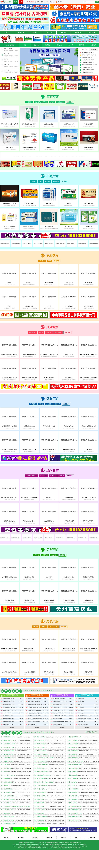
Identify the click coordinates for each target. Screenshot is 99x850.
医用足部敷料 (50, 750)
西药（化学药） (8, 48)
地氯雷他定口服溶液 (49, 124)
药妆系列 (16, 72)
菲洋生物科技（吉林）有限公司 (69, 149)
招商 (38, 2)
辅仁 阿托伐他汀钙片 (50, 809)
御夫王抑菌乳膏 (14, 778)
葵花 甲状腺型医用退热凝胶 (84, 799)
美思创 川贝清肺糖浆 (83, 757)
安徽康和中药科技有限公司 (29, 284)
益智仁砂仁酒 (68, 377)
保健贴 (41, 404)
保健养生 (6, 59)
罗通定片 (14, 789)
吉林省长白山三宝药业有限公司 (69, 308)
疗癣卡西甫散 (93, 768)
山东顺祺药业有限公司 (49, 379)
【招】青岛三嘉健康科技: (40, 792)
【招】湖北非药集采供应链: (74, 778)
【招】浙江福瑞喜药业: (6, 792)
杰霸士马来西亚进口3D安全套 (22, 799)
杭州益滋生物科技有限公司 (29, 356)
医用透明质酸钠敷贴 (49, 672)
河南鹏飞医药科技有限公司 (49, 523)
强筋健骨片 (17, 813)
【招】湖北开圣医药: (38, 747)
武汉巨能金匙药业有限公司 (89, 205)
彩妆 (50, 626)
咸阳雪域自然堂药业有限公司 (29, 205)
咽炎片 (22, 761)
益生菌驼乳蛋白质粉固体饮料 (29, 377)
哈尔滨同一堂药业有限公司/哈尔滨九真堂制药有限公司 (49, 229)
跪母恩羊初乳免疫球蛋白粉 (18, 768)
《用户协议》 (69, 846)
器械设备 (16, 66)
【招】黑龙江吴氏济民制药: (7, 747)
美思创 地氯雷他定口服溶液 (29, 124)
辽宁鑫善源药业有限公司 (87, 72)
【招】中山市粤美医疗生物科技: (75, 764)
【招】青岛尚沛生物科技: (6, 757)
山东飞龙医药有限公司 (49, 149)
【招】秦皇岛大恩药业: (73, 820)
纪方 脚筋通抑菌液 (29, 577)
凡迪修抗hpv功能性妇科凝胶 (51, 820)
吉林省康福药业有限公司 (9, 205)
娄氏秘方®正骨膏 (92, 747)
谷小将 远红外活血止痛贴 (27, 785)
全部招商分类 (10, 45)
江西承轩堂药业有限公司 (9, 499)
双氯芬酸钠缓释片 (88, 147)
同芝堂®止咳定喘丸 (59, 737)
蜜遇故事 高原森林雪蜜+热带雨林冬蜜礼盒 (32, 809)
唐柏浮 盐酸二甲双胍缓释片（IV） (22, 750)
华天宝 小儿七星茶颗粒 (9, 226)
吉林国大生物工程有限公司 (88, 52)
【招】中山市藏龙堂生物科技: (7, 799)
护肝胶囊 (80, 740)
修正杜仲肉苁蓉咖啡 (49, 377)
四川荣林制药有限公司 (69, 284)
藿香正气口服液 (87, 792)
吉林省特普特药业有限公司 (89, 126)
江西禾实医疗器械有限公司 (29, 579)
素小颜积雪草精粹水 (29, 648)
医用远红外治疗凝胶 (84, 744)
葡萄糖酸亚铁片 (93, 740)
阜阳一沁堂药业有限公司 (68, 451)
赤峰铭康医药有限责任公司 (69, 126)
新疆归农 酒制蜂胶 (17, 809)
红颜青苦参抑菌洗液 (17, 737)
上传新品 (93, 49)
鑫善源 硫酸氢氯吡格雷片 (29, 147)
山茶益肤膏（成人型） (88, 577)
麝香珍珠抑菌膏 (29, 802)
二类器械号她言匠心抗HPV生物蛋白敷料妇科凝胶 (59, 816)
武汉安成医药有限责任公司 (29, 228)
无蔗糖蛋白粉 (29, 764)
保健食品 (63, 32)
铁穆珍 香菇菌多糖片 (69, 124)
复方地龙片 (13, 771)
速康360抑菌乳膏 (9, 600)
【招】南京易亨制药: (5, 771)
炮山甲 (9, 282)
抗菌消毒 (53, 555)
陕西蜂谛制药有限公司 (29, 674)
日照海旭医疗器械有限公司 (88, 62)
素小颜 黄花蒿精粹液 (31, 823)
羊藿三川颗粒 (47, 740)
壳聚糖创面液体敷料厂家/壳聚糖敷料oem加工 (55, 799)
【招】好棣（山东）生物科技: (7, 775)
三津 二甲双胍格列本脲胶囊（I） (24, 789)
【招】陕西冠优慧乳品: (6, 768)
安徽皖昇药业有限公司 (89, 308)
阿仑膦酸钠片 (68, 147)
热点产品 (70, 45)
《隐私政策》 (75, 846)
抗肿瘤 (16, 50)
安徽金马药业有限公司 (87, 57)
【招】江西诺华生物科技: (6, 737)
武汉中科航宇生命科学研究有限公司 (49, 356)
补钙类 (16, 61)
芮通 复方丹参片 (89, 789)
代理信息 (47, 45)
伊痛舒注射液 (49, 203)
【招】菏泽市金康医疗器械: (7, 816)
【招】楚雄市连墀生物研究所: (74, 813)
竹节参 (49, 306)
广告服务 (21, 837)
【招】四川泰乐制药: (38, 740)
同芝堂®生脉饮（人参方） (9, 203)
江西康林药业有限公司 (87, 67)
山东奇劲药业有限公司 (49, 602)
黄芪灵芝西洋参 (69, 354)
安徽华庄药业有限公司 (9, 284)
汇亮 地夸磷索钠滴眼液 (64, 754)
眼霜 (56, 626)
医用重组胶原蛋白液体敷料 (50, 813)
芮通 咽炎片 (81, 789)
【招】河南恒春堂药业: (39, 789)
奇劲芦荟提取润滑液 (49, 600)
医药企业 (59, 45)
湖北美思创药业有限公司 (29, 126)
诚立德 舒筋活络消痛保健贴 (89, 426)
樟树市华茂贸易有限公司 (29, 602)
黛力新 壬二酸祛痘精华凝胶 (9, 672)
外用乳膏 (36, 555)
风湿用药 (11, 56)
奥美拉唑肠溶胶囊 (57, 744)
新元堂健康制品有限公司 (49, 451)
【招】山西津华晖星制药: (40, 744)
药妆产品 (35, 626)
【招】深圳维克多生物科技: (74, 809)
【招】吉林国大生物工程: (40, 750)
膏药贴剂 (6, 66)
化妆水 (43, 626)
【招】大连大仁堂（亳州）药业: (75, 761)
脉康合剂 (49, 796)
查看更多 (70, 102)
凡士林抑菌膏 (49, 577)
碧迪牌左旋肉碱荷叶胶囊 (65, 789)
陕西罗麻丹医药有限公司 (68, 356)
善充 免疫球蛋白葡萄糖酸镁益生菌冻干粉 (89, 378)
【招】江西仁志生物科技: (73, 744)
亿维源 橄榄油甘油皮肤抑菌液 (61, 782)
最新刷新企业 (83, 49)
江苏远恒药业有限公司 (89, 674)
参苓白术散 (27, 761)
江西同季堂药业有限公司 (88, 284)
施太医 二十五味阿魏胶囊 (50, 806)
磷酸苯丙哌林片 (16, 761)
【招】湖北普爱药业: (38, 799)
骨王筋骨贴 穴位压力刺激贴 (89, 497)
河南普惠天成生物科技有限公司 (9, 356)
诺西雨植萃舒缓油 (88, 672)
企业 (47, 2)
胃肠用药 (6, 56)
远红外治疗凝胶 (84, 778)
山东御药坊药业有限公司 (88, 499)
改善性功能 (32, 332)
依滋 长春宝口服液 (88, 203)
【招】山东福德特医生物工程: (7, 744)
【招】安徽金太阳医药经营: (74, 806)
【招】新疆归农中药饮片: (6, 809)
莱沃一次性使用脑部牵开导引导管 (55, 761)
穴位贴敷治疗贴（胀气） (29, 521)
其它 (49, 261)
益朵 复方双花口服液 (82, 782)
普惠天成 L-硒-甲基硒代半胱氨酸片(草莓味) (9, 355)
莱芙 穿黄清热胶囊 (91, 806)
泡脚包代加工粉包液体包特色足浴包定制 (9, 649)
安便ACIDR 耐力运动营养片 (9, 377)
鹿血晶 (61, 823)
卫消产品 (49, 32)
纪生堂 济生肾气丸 (52, 785)
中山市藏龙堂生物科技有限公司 (89, 55)
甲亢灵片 (64, 806)
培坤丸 (17, 802)
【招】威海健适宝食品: (6, 785)
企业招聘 (93, 45)
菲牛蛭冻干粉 (56, 823)
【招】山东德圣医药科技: (40, 796)
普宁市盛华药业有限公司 (9, 228)
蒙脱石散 (29, 771)
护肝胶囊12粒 (86, 740)
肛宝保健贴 (89, 449)
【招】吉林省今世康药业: (6, 761)
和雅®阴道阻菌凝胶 (69, 521)
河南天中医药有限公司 (69, 205)
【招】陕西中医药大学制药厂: (7, 802)
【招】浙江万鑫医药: (72, 775)
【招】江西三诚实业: (5, 764)
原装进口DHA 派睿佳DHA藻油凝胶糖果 (89, 355)
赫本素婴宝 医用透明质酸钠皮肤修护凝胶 (24, 740)
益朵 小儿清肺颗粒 (92, 782)
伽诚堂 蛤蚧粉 (88, 282)
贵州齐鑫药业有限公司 (49, 579)
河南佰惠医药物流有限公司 (89, 228)
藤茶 (90, 778)
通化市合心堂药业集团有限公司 (69, 499)
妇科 (40, 181)
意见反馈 (78, 837)
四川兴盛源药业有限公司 (49, 308)
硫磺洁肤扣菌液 (89, 600)
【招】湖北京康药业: (38, 806)
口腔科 (33, 181)
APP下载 (59, 2)
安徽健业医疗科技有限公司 (89, 428)
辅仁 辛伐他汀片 (59, 809)
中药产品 (7, 32)
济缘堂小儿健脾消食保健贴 (88, 771)
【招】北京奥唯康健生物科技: (41, 764)
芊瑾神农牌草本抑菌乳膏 (31, 757)
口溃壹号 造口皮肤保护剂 (19, 757)
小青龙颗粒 (59, 740)
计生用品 (48, 404)
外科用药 (56, 181)
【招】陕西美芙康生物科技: (40, 816)
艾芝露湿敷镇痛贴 (49, 521)
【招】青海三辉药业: (38, 768)
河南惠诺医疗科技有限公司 (69, 523)
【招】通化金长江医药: (73, 768)
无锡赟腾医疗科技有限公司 (29, 451)
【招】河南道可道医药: (39, 809)
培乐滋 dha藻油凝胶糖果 (29, 354)
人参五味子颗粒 (86, 820)
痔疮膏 (79, 771)
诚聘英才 (63, 837)
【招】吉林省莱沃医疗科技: (40, 761)
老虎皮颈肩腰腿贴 (19, 816)
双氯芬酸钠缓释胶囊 (21, 771)
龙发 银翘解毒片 (61, 785)
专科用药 (29, 102)
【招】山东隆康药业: (72, 771)
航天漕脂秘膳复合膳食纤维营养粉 (49, 354)
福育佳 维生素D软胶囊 (21, 744)
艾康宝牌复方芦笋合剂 (57, 796)
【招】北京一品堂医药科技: (7, 796)
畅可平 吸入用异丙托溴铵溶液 (18, 792)
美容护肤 (57, 404)
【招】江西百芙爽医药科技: (7, 782)
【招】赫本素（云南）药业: (7, 740)
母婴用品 (32, 404)
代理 (42, 2)
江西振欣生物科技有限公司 (89, 579)
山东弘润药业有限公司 (9, 579)
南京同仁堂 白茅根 (88, 306)
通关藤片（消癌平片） (84, 768)
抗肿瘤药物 (60, 102)
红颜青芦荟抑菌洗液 (27, 737)
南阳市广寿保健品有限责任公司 (69, 379)
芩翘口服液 (80, 792)
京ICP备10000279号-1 (76, 842)
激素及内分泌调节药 (41, 102)
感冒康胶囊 (80, 796)
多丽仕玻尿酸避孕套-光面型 (9, 426)
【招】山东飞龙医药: (72, 792)
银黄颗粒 (69, 203)
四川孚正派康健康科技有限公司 (89, 356)
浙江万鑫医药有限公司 (69, 228)
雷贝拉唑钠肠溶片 (55, 775)
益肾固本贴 (49, 497)
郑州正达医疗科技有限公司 (88, 69)
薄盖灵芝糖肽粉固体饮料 (64, 764)
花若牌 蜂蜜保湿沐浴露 (29, 672)
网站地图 (92, 837)
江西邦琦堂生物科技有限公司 (68, 602)
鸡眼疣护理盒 (50, 792)
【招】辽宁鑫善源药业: (73, 750)
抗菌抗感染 (11, 50)
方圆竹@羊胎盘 (49, 282)
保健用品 (78, 32)
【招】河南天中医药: (5, 813)
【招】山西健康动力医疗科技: (74, 816)
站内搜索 (49, 837)
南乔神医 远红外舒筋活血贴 (9, 577)
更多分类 (6, 70)
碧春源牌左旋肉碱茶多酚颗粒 (52, 789)
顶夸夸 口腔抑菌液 (29, 600)
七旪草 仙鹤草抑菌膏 (19, 782)
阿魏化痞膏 (17, 747)
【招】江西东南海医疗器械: (74, 737)
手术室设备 (43, 475)
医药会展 (82, 45)
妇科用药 (16, 56)
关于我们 (7, 837)
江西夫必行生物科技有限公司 (9, 523)
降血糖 (41, 332)
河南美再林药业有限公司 (9, 451)
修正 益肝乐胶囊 (49, 226)
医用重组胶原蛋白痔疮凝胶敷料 (29, 497)
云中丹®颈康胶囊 (95, 820)
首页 (25, 45)
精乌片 (80, 820)
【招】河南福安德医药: (6, 789)
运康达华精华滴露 (69, 426)
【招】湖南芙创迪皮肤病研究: (41, 771)
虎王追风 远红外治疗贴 (9, 521)
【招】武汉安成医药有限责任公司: (42, 775)
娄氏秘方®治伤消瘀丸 (83, 747)
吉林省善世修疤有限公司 (49, 428)
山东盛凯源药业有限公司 (29, 523)
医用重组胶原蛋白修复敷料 (63, 813)
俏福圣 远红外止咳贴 (62, 768)
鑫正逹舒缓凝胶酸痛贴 (29, 426)
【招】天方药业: (71, 785)
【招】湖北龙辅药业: (72, 740)
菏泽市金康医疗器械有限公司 (49, 499)
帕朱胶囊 (59, 806)
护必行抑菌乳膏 (22, 778)
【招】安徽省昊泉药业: (39, 802)
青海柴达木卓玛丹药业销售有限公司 (89, 65)
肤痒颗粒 (54, 740)
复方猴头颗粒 (24, 813)
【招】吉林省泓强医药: (73, 789)
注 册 (20, 1)
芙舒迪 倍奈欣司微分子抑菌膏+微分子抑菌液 (59, 771)
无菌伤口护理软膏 (69, 672)
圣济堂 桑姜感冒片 (88, 796)
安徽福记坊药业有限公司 (29, 379)
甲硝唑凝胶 (47, 747)
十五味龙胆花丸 (27, 820)
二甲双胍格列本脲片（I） (90, 754)
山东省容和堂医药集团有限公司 (89, 379)
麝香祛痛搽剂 (61, 747)
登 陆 (15, 1)
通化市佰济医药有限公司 (9, 308)
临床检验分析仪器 (31, 475)
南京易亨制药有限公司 (89, 149)
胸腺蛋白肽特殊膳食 (53, 764)
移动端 (52, 2)
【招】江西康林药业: (38, 820)
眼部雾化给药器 (69, 497)
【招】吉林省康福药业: (39, 737)
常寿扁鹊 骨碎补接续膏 (69, 449)
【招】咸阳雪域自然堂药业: (7, 820)
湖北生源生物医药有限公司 (49, 126)
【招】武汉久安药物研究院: (7, 750)
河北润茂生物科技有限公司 (69, 674)
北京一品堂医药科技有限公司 (9, 379)
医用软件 (61, 475)
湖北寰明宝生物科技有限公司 (68, 650)
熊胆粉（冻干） (29, 306)
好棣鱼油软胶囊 (19, 775)
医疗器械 (92, 32)
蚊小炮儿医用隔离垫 (58, 792)
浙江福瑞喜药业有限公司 (9, 126)
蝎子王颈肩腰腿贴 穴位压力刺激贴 (31, 816)
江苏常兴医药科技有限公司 (88, 60)
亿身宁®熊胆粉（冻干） (88, 813)
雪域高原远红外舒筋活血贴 (19, 754)
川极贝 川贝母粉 (69, 282)
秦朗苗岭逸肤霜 (92, 737)
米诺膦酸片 (83, 806)
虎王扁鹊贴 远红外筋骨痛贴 (52, 802)
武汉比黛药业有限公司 (89, 650)
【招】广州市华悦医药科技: (40, 785)
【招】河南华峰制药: (72, 747)
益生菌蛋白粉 (22, 764)
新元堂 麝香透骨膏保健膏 (49, 449)
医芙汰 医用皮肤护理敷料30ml (90, 764)
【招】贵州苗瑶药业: (72, 799)
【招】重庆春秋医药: (72, 796)
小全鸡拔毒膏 (30, 747)
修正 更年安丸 (69, 226)
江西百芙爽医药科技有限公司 (68, 579)
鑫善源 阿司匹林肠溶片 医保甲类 (86, 750)
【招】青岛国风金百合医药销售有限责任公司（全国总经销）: (16, 806)
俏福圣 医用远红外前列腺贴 (51, 768)
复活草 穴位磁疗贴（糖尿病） (89, 816)
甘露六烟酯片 (9, 147)
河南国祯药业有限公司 (89, 451)
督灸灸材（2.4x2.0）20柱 (29, 449)
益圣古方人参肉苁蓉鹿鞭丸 (55, 778)
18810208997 (30, 2)
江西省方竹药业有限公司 (49, 284)
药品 (35, 847)
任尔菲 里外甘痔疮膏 (69, 600)
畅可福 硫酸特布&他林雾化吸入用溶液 (9, 124)
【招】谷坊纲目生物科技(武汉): (8, 823)
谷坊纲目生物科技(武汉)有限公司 (29, 650)
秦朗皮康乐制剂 (84, 737)
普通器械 (52, 475)
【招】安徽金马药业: (72, 802)
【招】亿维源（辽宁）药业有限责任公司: (44, 782)
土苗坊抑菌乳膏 (30, 778)
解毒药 (52, 102)
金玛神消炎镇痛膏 (82, 802)
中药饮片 (35, 32)
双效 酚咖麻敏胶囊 (89, 775)
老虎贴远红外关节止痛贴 (86, 809)
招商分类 (36, 45)
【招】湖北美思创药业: (73, 757)
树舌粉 (9, 306)
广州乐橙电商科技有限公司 (49, 674)
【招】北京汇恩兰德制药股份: (41, 754)
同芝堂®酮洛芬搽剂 (50, 737)
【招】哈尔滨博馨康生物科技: (41, 778)
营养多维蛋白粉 (14, 764)
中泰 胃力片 (89, 226)
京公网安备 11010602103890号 (80, 844)
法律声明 (35, 837)
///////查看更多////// (91, 732)
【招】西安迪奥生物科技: (6, 754)
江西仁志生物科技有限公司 (89, 523)
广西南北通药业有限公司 (88, 602)
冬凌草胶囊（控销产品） (29, 226)
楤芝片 (12, 813)
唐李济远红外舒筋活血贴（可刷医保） (9, 498)
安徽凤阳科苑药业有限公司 (49, 205)
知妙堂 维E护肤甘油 (69, 577)
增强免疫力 (6, 61)
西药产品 (21, 32)
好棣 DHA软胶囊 (27, 775)
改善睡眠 (12, 61)
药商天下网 (8, 2)
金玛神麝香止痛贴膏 (91, 802)
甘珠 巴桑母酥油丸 (29, 203)
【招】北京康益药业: (72, 782)
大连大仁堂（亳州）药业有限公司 (29, 308)
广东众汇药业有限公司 (9, 674)
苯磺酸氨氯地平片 (88, 124)
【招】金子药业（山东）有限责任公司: (43, 757)
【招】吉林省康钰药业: (73, 754)
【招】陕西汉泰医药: (38, 813)
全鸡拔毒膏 (23, 747)
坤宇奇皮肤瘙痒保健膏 (49, 426)
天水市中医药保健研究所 (68, 428)
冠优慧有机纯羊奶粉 (29, 768)
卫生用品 (45, 555)
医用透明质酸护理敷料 (88, 521)
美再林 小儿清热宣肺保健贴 (9, 449)
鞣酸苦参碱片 (49, 147)
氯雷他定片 (81, 754)
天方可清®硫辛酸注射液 (81, 785)
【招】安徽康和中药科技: (40, 823)
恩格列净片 (95, 796)
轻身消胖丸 (22, 802)
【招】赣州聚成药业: (5, 778)
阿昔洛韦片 (49, 744)
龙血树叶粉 (29, 282)
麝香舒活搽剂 (54, 747)
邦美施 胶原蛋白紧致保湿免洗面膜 (89, 648)
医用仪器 (11, 66)
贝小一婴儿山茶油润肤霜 (69, 648)
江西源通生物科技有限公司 (9, 602)
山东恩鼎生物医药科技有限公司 (9, 149)
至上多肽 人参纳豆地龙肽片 (60, 757)
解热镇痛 (6, 50)
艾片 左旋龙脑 (69, 306)
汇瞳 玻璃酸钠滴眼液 (53, 754)
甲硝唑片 (64, 744)
